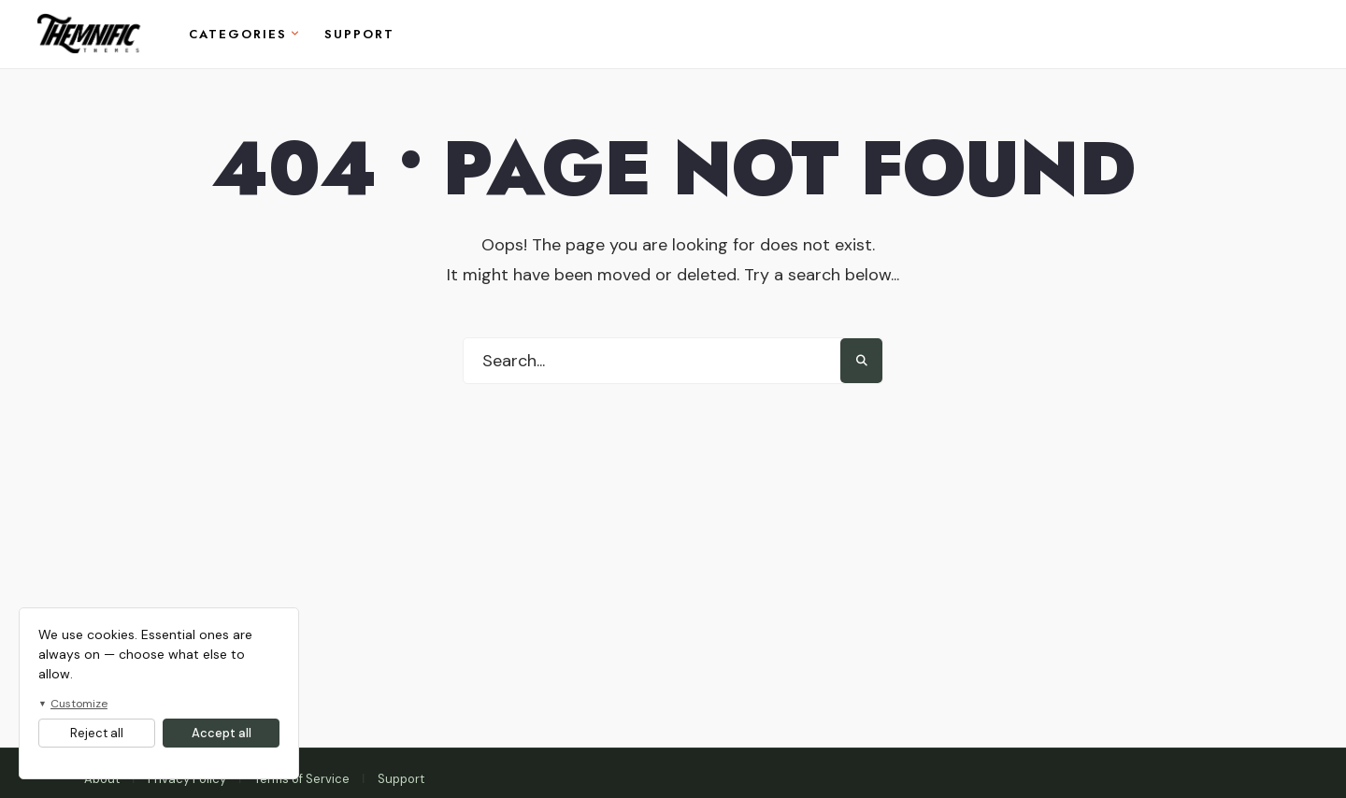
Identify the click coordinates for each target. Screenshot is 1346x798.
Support (359, 34)
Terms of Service (302, 779)
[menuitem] (243, 34)
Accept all (221, 733)
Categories (238, 34)
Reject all (96, 733)
